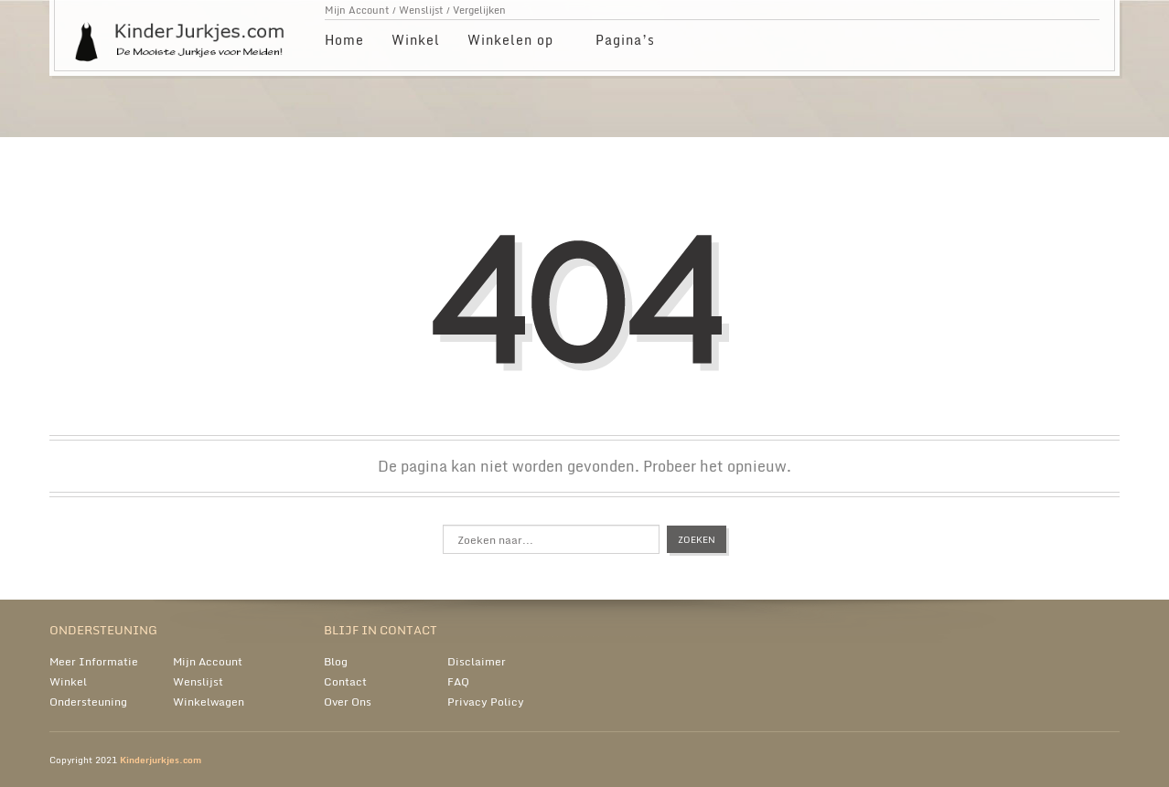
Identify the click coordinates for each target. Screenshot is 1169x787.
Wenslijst (421, 10)
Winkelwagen (208, 701)
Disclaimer (476, 661)
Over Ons (347, 701)
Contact (345, 681)
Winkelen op (511, 42)
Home (344, 39)
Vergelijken (479, 10)
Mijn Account (357, 10)
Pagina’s (626, 42)
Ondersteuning (88, 701)
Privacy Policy (485, 701)
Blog (336, 661)
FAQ (458, 681)
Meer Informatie (93, 661)
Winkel (415, 39)
